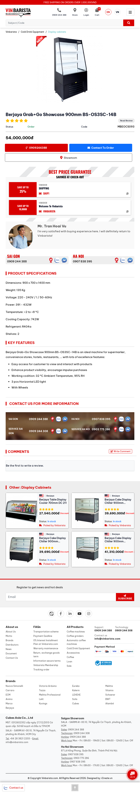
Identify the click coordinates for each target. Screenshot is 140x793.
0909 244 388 (17, 261)
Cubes (75, 703)
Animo (9, 699)
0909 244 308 (38, 431)
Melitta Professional (50, 694)
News (8, 649)
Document (11, 653)
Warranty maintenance (45, 648)
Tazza (42, 690)
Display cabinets (57, 31)
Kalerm (76, 690)
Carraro (10, 690)
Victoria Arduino (48, 686)
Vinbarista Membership (45, 665)
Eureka (75, 686)
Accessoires (73, 652)
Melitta (109, 686)
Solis (74, 699)
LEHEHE (76, 694)
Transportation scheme (46, 631)
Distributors (12, 644)
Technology (124, 629)
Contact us (104, 637)
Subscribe (125, 597)
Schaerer (110, 694)
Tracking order (41, 669)
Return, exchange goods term (46, 654)
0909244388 (36, 147)
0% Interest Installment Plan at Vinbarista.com (45, 642)
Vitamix (109, 690)
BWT (107, 699)
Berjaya (10, 708)
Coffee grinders (75, 636)
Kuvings (43, 703)
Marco (9, 703)
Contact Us (12, 658)
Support (104, 629)
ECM (8, 694)
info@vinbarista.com (17, 742)
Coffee (70, 657)
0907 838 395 (82, 261)
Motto (9, 636)
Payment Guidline (42, 636)
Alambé (109, 703)
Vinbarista (11, 31)
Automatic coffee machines (76, 642)
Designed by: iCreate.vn (99, 778)
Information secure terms (47, 660)
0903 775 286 (101, 429)
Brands (9, 640)
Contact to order (101, 147)
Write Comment (120, 451)
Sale (69, 666)
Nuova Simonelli (14, 686)
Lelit (41, 699)
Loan (69, 661)
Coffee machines (76, 631)
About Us (11, 631)
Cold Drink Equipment (32, 31)
